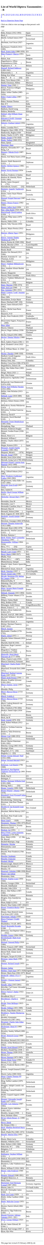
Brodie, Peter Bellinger (9, 1003)
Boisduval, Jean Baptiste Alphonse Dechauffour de (10, 770)
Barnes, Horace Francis (9, 203)
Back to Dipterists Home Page (12, 21)
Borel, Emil (5, 820)
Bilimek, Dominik (8, 593)
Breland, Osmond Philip (10, 942)
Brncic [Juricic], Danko (10, 992)
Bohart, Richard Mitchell (10, 760)
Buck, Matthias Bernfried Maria (13, 1127)
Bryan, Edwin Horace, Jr (10, 1118)
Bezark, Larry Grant (8, 552)
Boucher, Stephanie (8, 856)
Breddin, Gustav (7, 935)
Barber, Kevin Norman (9, 170)
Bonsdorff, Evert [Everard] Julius (13, 795)
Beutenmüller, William (9, 542)
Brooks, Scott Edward (9, 1047)
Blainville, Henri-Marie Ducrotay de (10, 655)
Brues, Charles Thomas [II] (11, 1076)
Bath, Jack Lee (6, 287)
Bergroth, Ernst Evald (9, 485)
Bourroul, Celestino (8, 871)
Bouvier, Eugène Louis (9, 879)
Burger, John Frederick (9, 1171)
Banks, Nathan (6, 140)
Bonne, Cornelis (7, 788)
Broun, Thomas (7, 1052)
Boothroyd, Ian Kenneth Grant (12, 807)
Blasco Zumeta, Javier (9, 685)
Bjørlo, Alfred (6, 636)
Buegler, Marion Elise (9, 1135)
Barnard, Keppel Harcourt (10, 198)
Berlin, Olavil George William (12, 492)
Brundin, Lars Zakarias (9, 1104)
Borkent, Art (5, 830)
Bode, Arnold (6, 720)
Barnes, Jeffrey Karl (8, 207)
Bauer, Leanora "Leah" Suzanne (13, 292)
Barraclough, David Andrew (11, 212)
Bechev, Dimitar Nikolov (10, 337)
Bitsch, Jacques (7, 629)
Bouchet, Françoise (8, 859)
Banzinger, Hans (7, 145)
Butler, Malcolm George (10, 1202)
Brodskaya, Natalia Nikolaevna (12, 1013)
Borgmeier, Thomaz (8, 823)
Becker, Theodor (7, 354)
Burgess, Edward (7, 1175)
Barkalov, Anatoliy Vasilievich (12, 189)
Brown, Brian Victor (8, 1060)
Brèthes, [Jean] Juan (8, 971)
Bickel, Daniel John (8, 574)
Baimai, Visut (6, 85)
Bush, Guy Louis (7, 1194)
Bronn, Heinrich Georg (9, 1036)
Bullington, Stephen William (11, 1154)
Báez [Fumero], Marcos (10, 54)
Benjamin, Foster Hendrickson (12, 422)
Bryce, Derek (6, 1122)
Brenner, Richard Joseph (10, 963)
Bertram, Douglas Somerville (12, 523)
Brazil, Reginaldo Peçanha (11, 926)
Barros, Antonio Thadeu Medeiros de (10, 239)
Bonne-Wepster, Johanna (10, 791)
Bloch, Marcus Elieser (9, 692)
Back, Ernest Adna (8, 52)
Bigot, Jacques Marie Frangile (12, 588)
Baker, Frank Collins (9, 97)
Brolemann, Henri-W (9, 1027)
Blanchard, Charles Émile (10, 664)
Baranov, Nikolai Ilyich (9, 152)
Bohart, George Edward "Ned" (12, 756)
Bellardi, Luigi (6, 396)
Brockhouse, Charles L (9, 999)
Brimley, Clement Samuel (10, 980)
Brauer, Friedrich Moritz (10, 907)
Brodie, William (7, 1008)
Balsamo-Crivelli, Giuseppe (11, 118)
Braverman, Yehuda (8, 917)
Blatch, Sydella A (7, 696)
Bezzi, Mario (6, 554)
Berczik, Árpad (7, 455)
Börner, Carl (5, 736)
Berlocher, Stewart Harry (10, 497)
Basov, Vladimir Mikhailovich (12, 264)
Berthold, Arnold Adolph (10, 516)
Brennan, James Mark (9, 959)
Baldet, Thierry (6, 106)
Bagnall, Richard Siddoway (11, 68)
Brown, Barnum (7, 1057)
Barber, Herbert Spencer (10, 166)
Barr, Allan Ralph (7, 210)
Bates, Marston (6, 285)
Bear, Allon (5, 325)
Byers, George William (9, 1220)
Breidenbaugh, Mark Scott (11, 938)
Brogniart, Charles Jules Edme (12, 1022)
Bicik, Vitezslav (7, 571)
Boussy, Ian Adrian (8, 874)
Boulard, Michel (7, 861)
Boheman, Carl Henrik (9, 765)
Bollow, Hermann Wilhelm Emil (13, 781)
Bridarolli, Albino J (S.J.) (10, 976)
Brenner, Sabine (7, 968)
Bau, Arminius (6, 290)
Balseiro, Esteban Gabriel (10, 123)
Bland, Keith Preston (9, 678)
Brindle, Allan (6, 985)
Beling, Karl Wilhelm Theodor (12, 387)
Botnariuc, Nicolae (8, 844)
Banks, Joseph (6, 138)
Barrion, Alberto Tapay (9, 233)
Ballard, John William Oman (11, 114)
